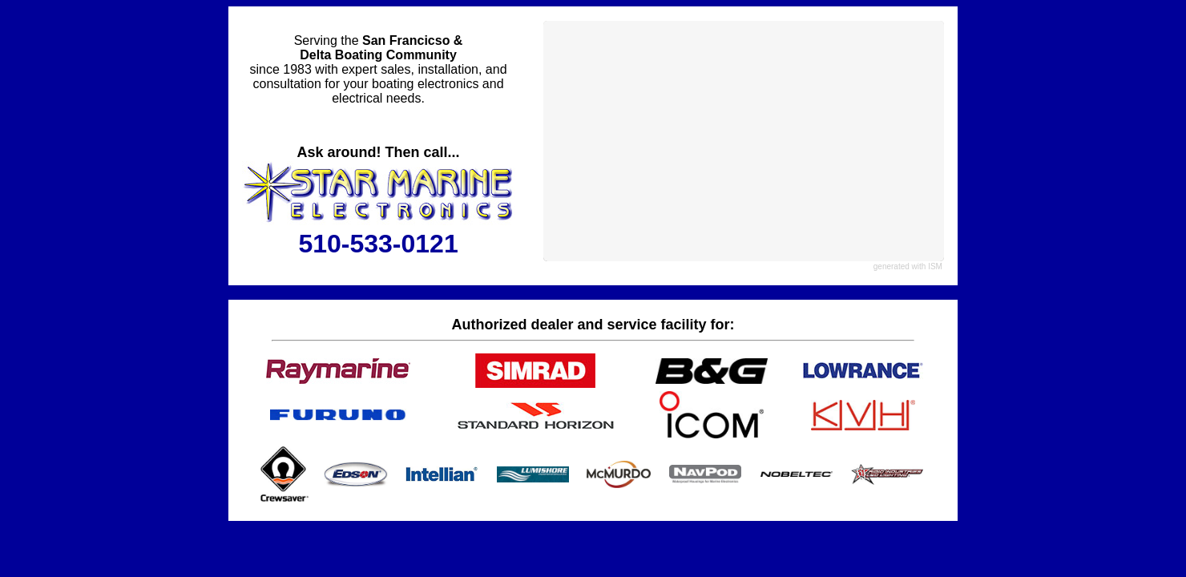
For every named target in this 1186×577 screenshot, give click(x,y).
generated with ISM (907, 266)
